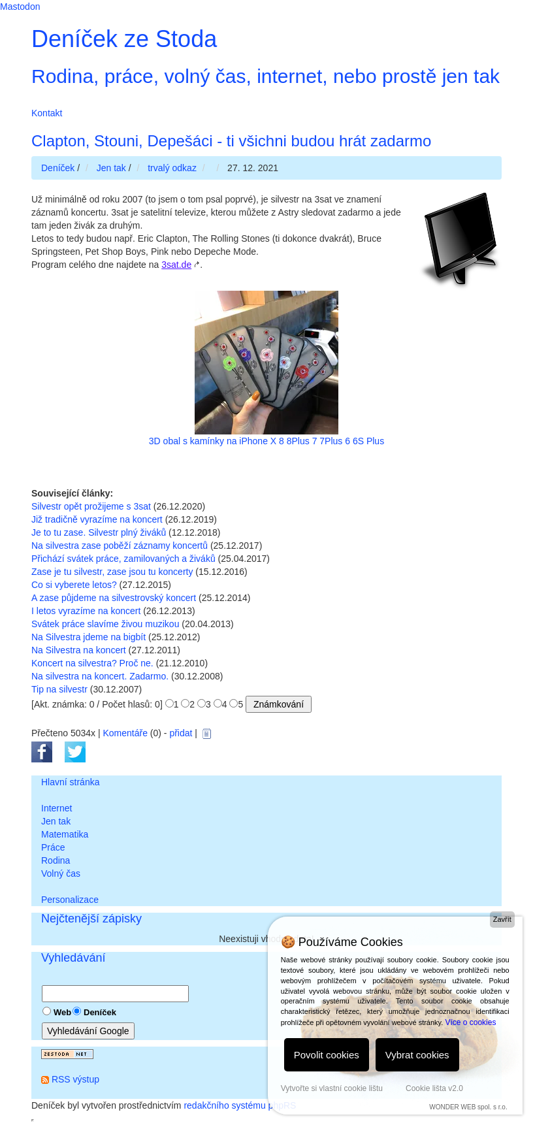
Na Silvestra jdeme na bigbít (88, 637)
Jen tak (56, 821)
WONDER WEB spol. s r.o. (468, 1107)
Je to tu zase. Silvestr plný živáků (98, 532)
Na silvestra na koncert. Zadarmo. (100, 676)
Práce (53, 847)
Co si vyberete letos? (74, 584)
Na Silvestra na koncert (78, 650)
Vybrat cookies (417, 1054)
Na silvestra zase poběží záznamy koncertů (119, 545)
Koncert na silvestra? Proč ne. (92, 663)
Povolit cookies (326, 1054)
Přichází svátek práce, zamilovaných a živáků (123, 558)
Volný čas (60, 873)
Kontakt (46, 113)
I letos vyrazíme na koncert (85, 611)
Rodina (55, 860)
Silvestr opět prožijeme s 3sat (91, 506)
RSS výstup (75, 1079)
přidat (180, 733)
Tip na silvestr (59, 689)
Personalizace (70, 899)
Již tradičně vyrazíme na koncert (97, 519)
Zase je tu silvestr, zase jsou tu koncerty (112, 571)
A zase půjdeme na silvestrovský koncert (113, 598)
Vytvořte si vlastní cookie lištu (332, 1088)
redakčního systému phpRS (240, 1105)
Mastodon (20, 6)
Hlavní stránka (70, 782)
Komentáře (125, 733)
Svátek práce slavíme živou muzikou (105, 624)
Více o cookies (470, 1022)
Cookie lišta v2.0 (434, 1088)
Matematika (64, 834)
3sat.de (176, 264)
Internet (56, 808)
